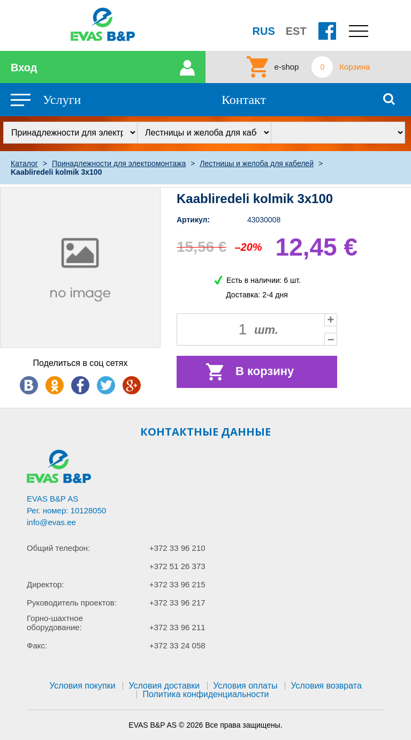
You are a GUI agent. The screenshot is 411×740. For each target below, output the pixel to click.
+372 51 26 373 (177, 566)
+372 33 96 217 (177, 602)
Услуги (62, 100)
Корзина (354, 67)
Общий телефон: (58, 547)
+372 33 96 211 (177, 627)
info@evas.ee (51, 522)
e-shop (287, 67)
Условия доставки (164, 686)
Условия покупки (82, 686)
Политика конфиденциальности (205, 694)
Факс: (37, 645)
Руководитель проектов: (72, 602)
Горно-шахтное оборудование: (55, 623)
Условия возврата (326, 686)
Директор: (45, 584)
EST (296, 31)
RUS (264, 31)
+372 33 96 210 (177, 547)
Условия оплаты (245, 686)
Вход (24, 67)
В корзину (264, 371)
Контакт (244, 100)
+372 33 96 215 (177, 584)
